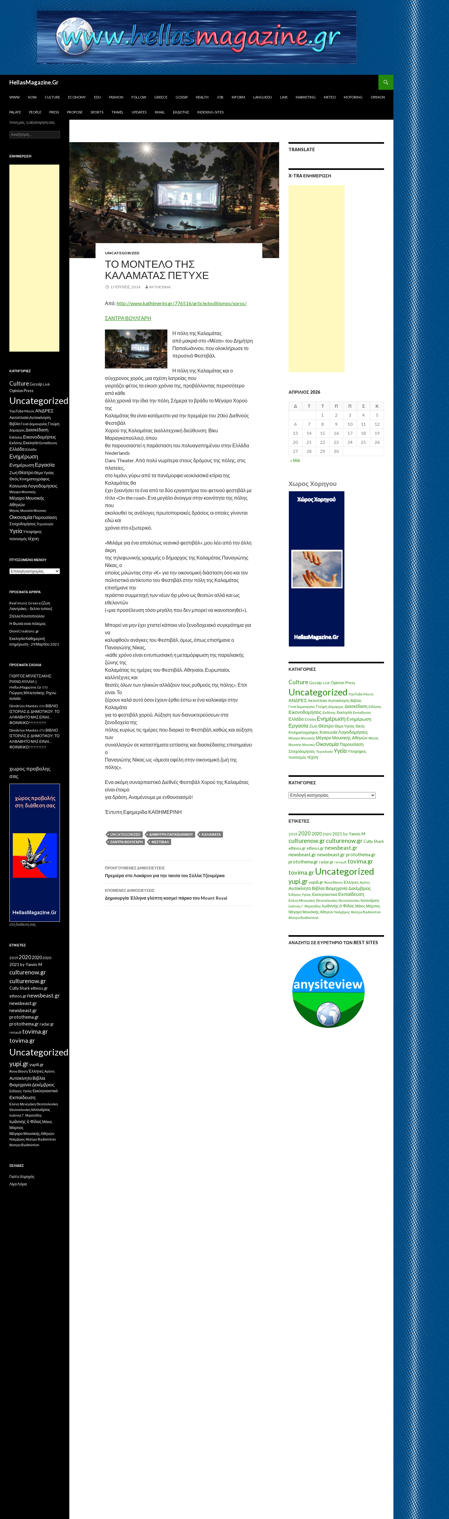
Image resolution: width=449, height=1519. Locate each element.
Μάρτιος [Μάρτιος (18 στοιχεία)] (373, 906)
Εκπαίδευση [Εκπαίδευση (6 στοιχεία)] (362, 712)
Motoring (353, 97)
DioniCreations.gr (24, 631)
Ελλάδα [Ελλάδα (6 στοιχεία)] (310, 719)
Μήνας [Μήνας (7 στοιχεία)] (373, 738)
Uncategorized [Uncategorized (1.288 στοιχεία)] (344, 871)
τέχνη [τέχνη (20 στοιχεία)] (312, 757)
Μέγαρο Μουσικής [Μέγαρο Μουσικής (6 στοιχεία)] (302, 738)
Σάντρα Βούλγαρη (126, 842)
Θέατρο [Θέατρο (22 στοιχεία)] (325, 725)
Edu (97, 97)
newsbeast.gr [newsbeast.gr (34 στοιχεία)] (302, 854)
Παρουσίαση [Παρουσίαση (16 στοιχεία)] (352, 744)
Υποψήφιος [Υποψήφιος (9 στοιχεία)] (357, 751)
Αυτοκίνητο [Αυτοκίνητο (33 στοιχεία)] (300, 888)
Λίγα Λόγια (18, 1184)
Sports (97, 112)
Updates (139, 112)
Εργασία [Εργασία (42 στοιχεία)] (298, 725)
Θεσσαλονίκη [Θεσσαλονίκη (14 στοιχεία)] (349, 900)
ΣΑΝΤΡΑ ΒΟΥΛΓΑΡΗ (128, 318)
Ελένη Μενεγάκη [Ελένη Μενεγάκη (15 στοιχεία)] (302, 900)
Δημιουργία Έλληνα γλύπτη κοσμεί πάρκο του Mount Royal (179, 894)
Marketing (306, 97)
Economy (77, 97)
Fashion (116, 97)
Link (284, 97)
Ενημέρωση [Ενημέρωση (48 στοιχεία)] (331, 718)
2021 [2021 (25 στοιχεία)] (337, 833)
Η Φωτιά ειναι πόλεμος (27, 623)
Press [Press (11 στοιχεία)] (350, 682)
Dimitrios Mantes (23, 706)
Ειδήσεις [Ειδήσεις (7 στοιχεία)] (375, 706)
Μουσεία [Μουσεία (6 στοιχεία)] (295, 745)
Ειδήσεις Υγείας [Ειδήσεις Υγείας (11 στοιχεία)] (300, 894)
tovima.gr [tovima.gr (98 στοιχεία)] (360, 861)
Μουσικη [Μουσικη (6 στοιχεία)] (308, 745)
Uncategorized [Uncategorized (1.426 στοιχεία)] (318, 691)
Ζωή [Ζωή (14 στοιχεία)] (313, 725)
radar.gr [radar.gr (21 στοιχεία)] (326, 861)
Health (202, 97)
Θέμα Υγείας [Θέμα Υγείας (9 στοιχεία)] (345, 726)
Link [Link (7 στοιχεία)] (326, 683)
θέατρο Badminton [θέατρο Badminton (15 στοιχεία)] (366, 912)
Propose (74, 112)
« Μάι (295, 460)
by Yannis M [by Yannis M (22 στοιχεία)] (354, 833)
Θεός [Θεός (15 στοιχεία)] (360, 725)
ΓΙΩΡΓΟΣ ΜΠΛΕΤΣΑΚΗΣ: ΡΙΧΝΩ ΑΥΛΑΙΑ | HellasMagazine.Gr (30, 682)
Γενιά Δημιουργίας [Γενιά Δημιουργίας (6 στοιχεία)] (302, 706)
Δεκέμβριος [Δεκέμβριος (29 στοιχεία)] (359, 888)
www (14, 97)
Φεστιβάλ (160, 842)
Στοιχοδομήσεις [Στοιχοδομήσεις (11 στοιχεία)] (302, 751)
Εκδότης (181, 112)
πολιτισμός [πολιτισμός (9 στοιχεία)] (297, 757)
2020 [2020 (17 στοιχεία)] (327, 834)
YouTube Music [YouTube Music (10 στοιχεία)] (361, 694)
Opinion (378, 97)
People (35, 112)
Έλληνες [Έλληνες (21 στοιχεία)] (351, 882)
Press (54, 112)
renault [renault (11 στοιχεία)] (340, 862)
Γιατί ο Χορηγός (21, 1176)
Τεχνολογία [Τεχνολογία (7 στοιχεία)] (324, 751)
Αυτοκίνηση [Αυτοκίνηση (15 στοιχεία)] (338, 700)
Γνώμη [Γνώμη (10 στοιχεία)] (321, 706)
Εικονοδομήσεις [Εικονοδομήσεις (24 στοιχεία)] (305, 712)
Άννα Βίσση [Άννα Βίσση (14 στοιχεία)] (333, 882)
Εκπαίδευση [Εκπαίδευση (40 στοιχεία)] (351, 894)
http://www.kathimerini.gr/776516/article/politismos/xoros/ (182, 303)
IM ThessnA (159, 287)
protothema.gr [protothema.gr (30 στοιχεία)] (361, 854)
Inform (238, 97)
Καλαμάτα (211, 834)
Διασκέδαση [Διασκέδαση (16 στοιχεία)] (356, 706)
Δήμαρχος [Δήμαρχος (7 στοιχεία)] (336, 706)
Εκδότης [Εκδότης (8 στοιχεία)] (329, 712)
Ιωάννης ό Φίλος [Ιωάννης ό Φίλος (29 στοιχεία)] (338, 905)
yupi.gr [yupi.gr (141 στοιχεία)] (298, 881)
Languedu (262, 97)
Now (32, 97)
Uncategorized (122, 253)
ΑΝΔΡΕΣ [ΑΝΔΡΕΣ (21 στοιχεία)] (298, 700)
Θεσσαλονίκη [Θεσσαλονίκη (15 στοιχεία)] (327, 900)
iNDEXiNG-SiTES (210, 112)
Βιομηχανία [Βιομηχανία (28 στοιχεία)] (337, 888)
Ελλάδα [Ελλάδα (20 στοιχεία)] (296, 719)
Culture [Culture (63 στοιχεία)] (298, 682)
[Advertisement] (317, 278)
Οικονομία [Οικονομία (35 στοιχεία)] (327, 744)
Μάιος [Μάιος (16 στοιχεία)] (360, 906)
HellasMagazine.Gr (33, 82)
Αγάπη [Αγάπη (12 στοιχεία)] (365, 882)
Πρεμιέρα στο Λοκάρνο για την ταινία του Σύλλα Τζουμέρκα (179, 871)
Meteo (330, 97)
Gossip (181, 97)
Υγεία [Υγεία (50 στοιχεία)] (340, 750)
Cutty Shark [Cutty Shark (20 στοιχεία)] (373, 841)
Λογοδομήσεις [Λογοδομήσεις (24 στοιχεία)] (353, 732)
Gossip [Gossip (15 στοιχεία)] (315, 682)
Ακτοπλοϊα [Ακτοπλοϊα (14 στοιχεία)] (317, 700)
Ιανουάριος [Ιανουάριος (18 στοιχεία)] (369, 900)
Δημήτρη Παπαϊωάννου (171, 834)
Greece (160, 97)
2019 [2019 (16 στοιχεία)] (293, 834)
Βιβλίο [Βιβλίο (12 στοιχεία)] (355, 700)
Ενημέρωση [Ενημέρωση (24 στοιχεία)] (359, 719)
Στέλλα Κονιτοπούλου (26, 616)
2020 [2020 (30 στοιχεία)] (317, 833)
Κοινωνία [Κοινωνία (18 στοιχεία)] (329, 732)
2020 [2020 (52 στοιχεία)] (304, 833)
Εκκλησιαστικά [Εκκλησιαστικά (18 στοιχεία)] (325, 894)
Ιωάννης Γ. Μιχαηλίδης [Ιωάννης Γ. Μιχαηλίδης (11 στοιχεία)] (305, 906)
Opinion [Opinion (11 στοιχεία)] (337, 682)
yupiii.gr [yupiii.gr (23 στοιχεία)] (316, 882)
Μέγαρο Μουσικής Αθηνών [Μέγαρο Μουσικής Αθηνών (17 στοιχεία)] (342, 737)
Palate (15, 112)
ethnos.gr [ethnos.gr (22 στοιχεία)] (297, 848)
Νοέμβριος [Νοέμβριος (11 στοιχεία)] (342, 912)
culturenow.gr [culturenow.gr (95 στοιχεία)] (307, 840)
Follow (138, 97)
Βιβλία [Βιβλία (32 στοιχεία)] (318, 888)
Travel (117, 112)
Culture (52, 97)
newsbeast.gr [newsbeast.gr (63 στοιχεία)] (341, 847)
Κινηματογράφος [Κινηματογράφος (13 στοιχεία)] (304, 732)
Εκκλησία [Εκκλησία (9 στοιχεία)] (344, 712)
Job (220, 97)
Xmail (160, 112)
